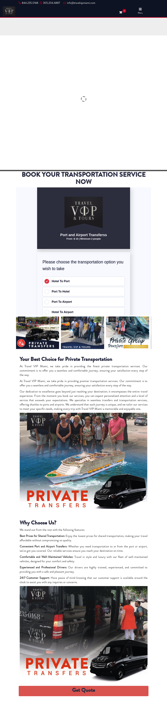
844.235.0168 (28, 3)
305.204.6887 (50, 3)
